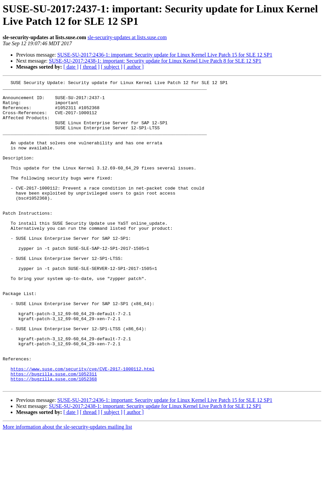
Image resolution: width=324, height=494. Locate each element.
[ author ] (134, 67)
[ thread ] (90, 67)
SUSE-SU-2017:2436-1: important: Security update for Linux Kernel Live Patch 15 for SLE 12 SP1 (164, 55)
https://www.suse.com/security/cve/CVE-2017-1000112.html (82, 427)
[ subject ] (111, 67)
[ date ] (70, 67)
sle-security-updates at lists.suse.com (127, 37)
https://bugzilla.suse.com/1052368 (53, 439)
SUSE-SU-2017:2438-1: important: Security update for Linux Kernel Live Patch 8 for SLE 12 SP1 (155, 61)
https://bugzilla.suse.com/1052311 (53, 433)
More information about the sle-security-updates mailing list (67, 488)
